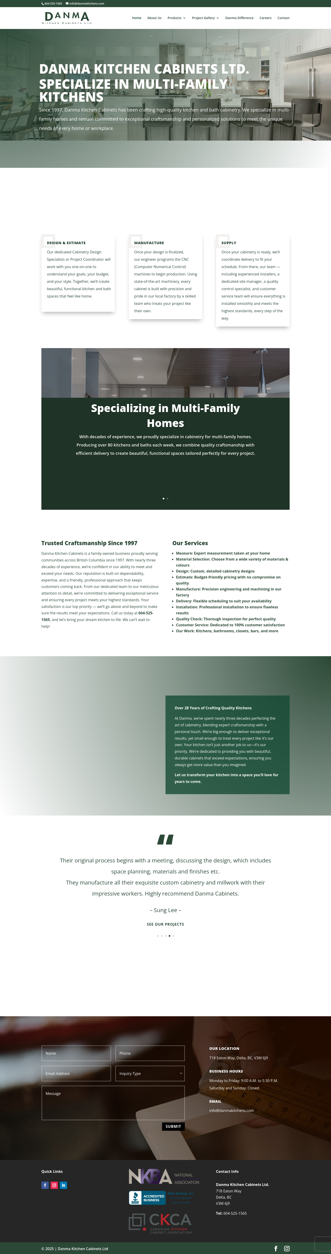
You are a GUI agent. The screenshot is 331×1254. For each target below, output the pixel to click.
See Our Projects (165, 924)
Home (136, 18)
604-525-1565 (235, 1213)
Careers (265, 18)
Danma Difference (239, 18)
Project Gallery (203, 18)
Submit (173, 1126)
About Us (154, 18)
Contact (284, 18)
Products (174, 18)
